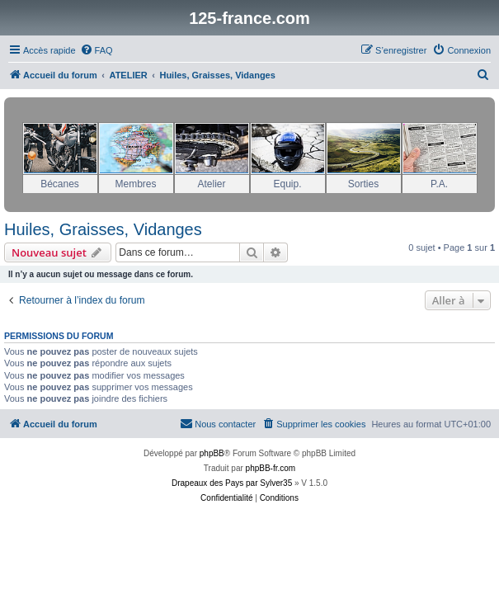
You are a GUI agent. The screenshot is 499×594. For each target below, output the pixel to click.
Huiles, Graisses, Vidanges (103, 229)
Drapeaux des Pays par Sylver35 (232, 483)
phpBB (212, 453)
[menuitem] (96, 50)
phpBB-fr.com (271, 468)
